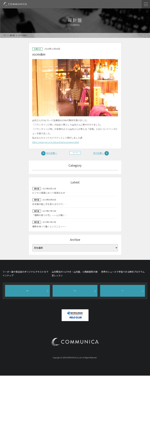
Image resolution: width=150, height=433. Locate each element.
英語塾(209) (75, 199)
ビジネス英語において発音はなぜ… (49, 232)
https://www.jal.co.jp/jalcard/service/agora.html (55, 142)
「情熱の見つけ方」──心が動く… (49, 254)
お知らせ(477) (75, 206)
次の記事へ (98, 155)
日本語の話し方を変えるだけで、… (49, 243)
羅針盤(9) (75, 185)
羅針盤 (12, 35)
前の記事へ (51, 155)
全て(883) (75, 178)
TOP (4, 35)
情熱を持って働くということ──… (49, 265)
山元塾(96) (75, 192)
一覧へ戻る (75, 155)
